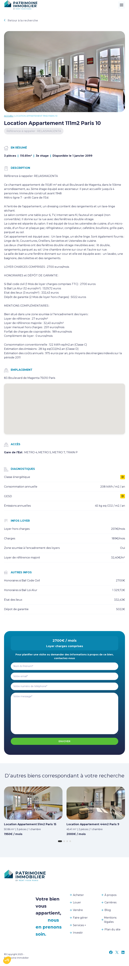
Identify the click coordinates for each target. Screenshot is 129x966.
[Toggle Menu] (121, 5)
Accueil (8, 116)
